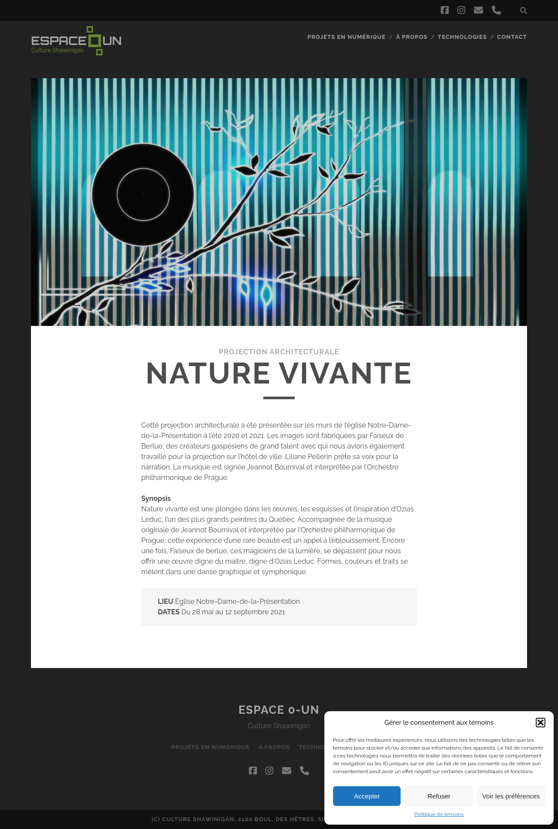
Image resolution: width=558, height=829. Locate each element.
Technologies (462, 37)
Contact (512, 37)
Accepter (367, 796)
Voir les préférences (511, 796)
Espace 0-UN (279, 709)
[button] (540, 722)
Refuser (439, 796)
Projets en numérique (346, 37)
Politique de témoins (439, 814)
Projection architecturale (279, 352)
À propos (412, 37)
